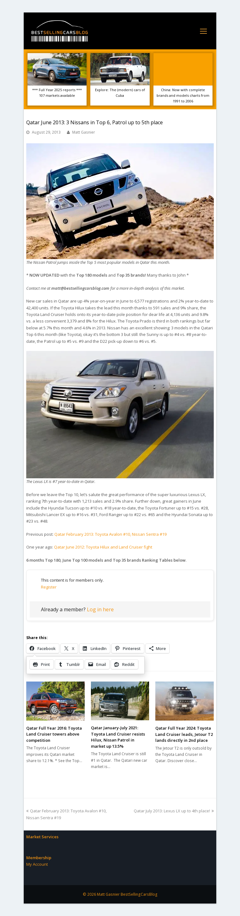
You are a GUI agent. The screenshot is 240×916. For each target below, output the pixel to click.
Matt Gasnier (83, 132)
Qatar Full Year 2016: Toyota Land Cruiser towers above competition (54, 734)
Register (49, 587)
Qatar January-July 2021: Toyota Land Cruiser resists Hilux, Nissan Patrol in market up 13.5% (118, 737)
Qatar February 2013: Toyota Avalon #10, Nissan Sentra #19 (110, 534)
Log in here (100, 609)
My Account (37, 864)
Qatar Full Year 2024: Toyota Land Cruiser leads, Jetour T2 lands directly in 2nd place (184, 734)
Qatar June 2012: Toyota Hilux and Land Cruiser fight (103, 547)
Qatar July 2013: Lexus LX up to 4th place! (174, 811)
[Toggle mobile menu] (203, 31)
